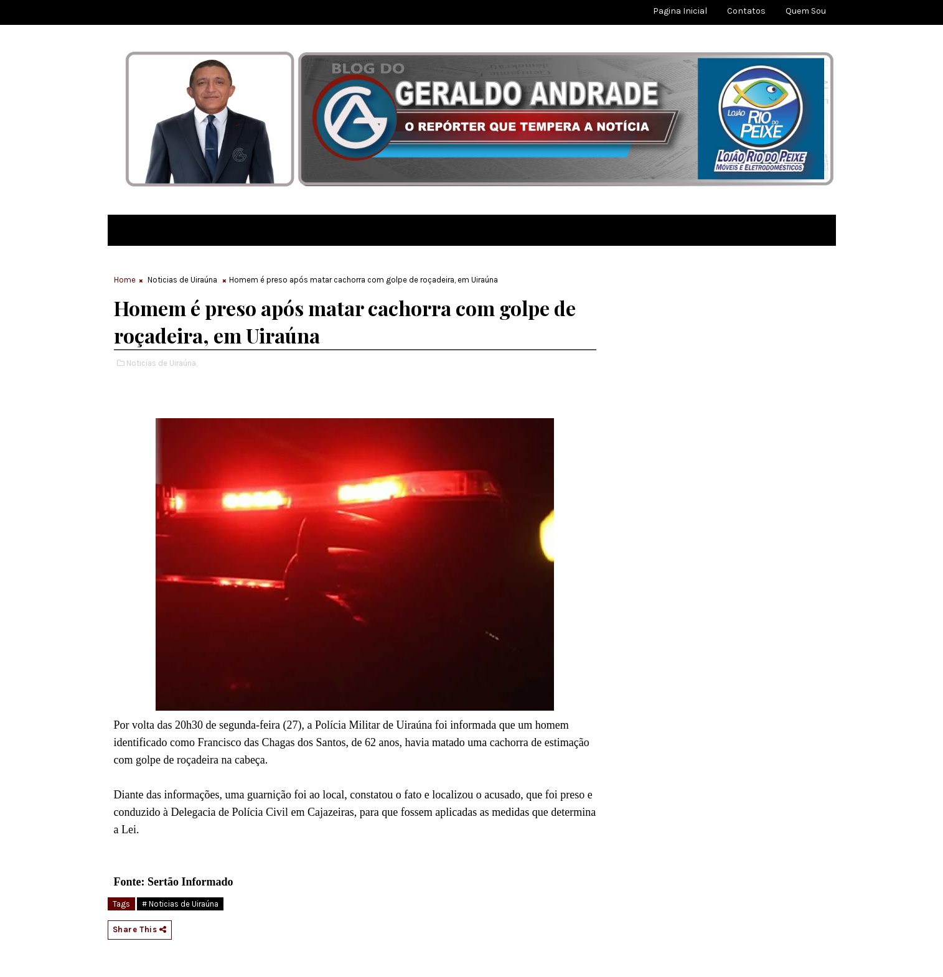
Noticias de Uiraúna (182, 279)
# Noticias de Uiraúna (180, 904)
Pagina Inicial (680, 11)
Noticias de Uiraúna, (161, 363)
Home (125, 279)
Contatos (746, 11)
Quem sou (806, 11)
